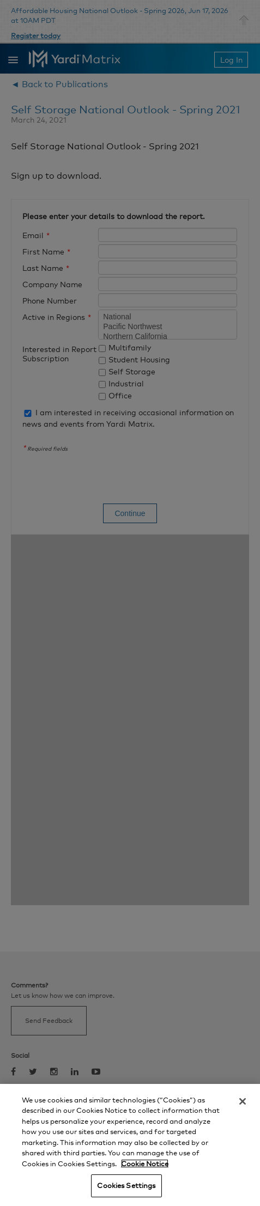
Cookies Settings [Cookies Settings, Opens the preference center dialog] (126, 1185)
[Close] (243, 1101)
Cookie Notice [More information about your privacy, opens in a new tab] (144, 1163)
